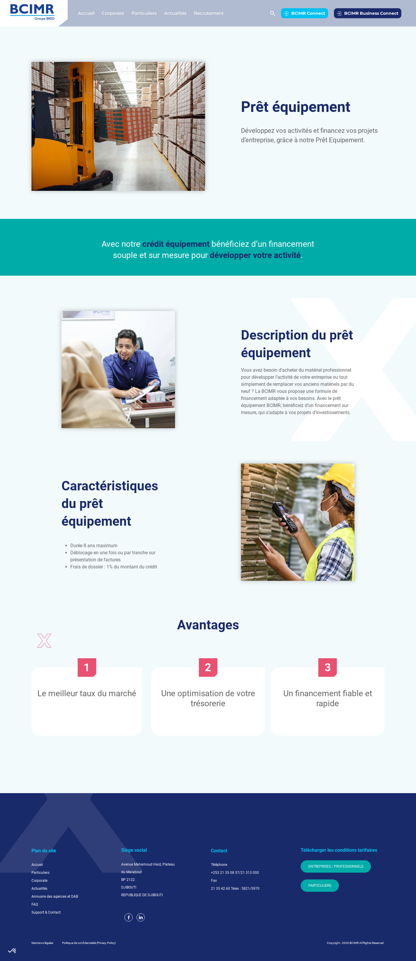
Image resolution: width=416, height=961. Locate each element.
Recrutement (209, 13)
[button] (12, 951)
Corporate (113, 13)
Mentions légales (42, 943)
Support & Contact (46, 912)
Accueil (86, 13)
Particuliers (144, 13)
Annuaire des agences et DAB (54, 896)
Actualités (175, 13)
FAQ (34, 904)
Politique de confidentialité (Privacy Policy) (89, 943)
